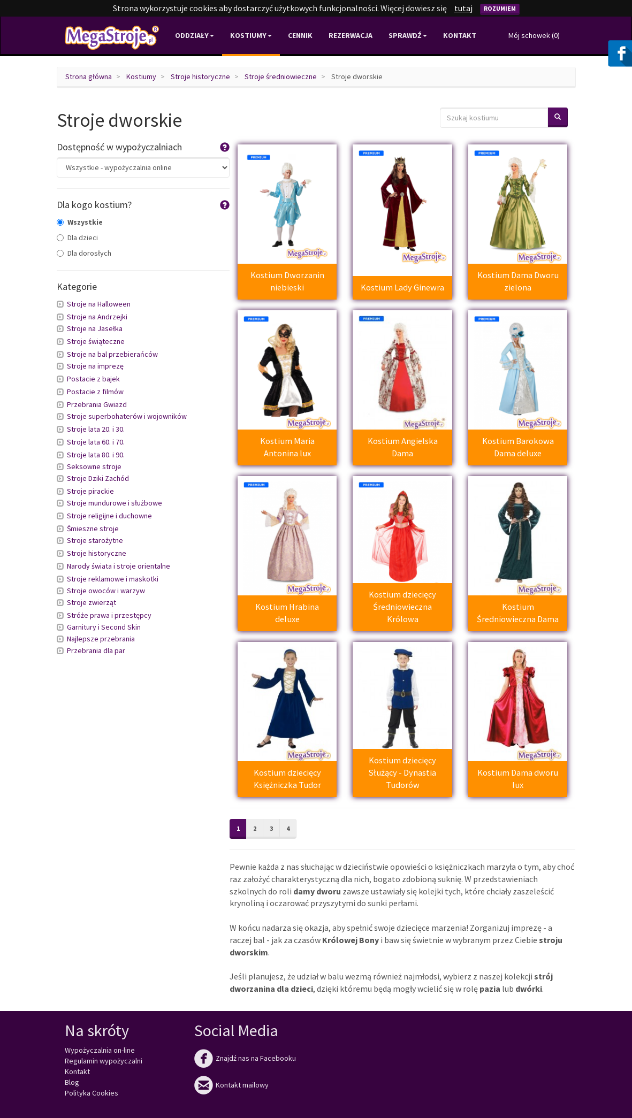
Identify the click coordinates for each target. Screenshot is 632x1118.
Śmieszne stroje (93, 528)
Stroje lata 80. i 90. (96, 455)
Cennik (300, 35)
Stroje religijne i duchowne (109, 515)
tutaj (463, 8)
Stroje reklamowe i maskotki (112, 579)
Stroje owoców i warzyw (106, 590)
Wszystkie (80, 222)
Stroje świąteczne (96, 341)
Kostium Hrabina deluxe (287, 612)
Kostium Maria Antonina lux (287, 446)
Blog (72, 1082)
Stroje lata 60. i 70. (96, 442)
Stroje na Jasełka (95, 328)
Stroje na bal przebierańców (112, 354)
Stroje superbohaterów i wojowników (127, 416)
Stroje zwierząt (91, 602)
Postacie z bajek (93, 379)
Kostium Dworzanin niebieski (287, 281)
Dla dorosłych (84, 253)
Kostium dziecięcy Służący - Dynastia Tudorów (402, 773)
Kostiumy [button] (251, 35)
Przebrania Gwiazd (97, 404)
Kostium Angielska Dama (403, 446)
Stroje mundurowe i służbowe (114, 503)
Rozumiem (500, 8)
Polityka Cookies (91, 1093)
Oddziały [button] (194, 35)
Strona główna (88, 76)
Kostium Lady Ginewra (402, 287)
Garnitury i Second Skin (104, 627)
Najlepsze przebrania (101, 639)
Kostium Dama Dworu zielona (518, 281)
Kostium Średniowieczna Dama (518, 612)
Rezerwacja (350, 35)
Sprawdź (408, 35)
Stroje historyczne (200, 76)
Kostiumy (141, 76)
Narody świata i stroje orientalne (118, 566)
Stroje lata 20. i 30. (96, 429)
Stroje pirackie (90, 491)
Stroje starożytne (95, 540)
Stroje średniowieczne (281, 76)
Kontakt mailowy (231, 1084)
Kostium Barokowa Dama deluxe (518, 446)
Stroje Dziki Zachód (98, 478)
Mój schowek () (534, 35)
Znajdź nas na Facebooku (245, 1058)
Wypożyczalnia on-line (100, 1050)
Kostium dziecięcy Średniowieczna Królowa (402, 607)
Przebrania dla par (96, 650)
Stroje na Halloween (99, 304)
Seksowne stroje (94, 466)
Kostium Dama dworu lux (517, 778)
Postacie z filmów (95, 391)
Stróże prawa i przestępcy (109, 615)
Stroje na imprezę (95, 366)
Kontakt (459, 35)
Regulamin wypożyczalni (103, 1061)
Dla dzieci (77, 237)
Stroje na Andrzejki (97, 316)
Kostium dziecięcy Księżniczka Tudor (287, 778)
